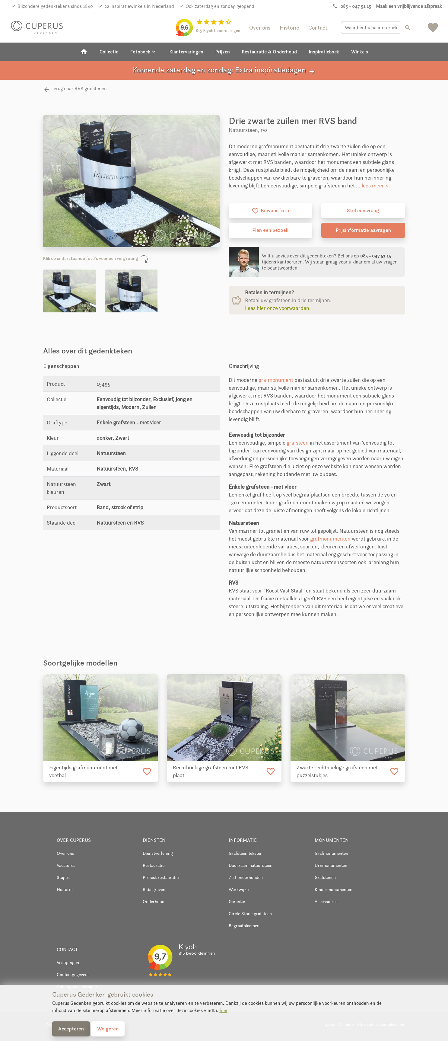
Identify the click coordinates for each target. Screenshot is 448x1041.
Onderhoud (153, 901)
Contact (317, 27)
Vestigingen (68, 962)
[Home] (83, 52)
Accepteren (71, 1028)
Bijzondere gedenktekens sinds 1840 (55, 6)
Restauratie (153, 865)
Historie (289, 27)
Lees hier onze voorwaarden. (278, 308)
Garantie (237, 901)
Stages (63, 877)
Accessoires (326, 901)
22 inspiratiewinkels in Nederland (139, 6)
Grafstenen (325, 877)
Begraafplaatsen (244, 925)
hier (223, 1010)
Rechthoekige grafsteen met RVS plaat (210, 771)
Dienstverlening (158, 853)
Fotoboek (143, 51)
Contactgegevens (73, 974)
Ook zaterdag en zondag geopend (220, 6)
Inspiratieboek (324, 52)
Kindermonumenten (333, 889)
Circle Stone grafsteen (250, 913)
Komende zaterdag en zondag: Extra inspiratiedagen (224, 70)
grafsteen (298, 442)
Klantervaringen (186, 52)
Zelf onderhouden (246, 877)
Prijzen (222, 52)
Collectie (109, 52)
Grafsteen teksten (245, 853)
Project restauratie (161, 877)
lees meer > (375, 185)
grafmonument (276, 380)
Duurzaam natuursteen (250, 865)
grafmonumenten (330, 538)
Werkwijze (239, 889)
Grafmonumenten (331, 853)
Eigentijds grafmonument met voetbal (83, 771)
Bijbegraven (154, 889)
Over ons (260, 27)
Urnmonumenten (331, 865)
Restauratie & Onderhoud (269, 52)
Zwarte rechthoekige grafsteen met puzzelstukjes (337, 771)
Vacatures (66, 865)
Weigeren (108, 1028)
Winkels (359, 52)
